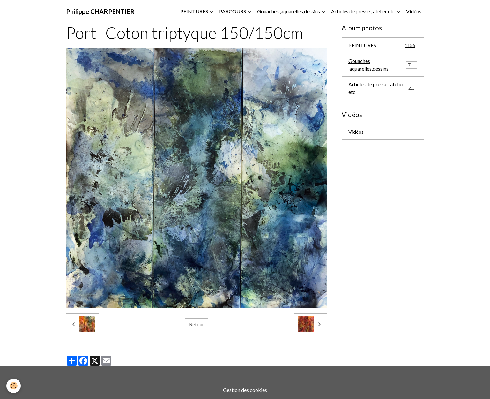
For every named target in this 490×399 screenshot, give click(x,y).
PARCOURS (233, 11)
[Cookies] (13, 386)
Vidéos (413, 11)
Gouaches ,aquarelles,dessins (289, 11)
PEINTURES (194, 11)
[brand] (100, 11)
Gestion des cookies (245, 390)
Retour (196, 324)
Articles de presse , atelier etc (363, 11)
